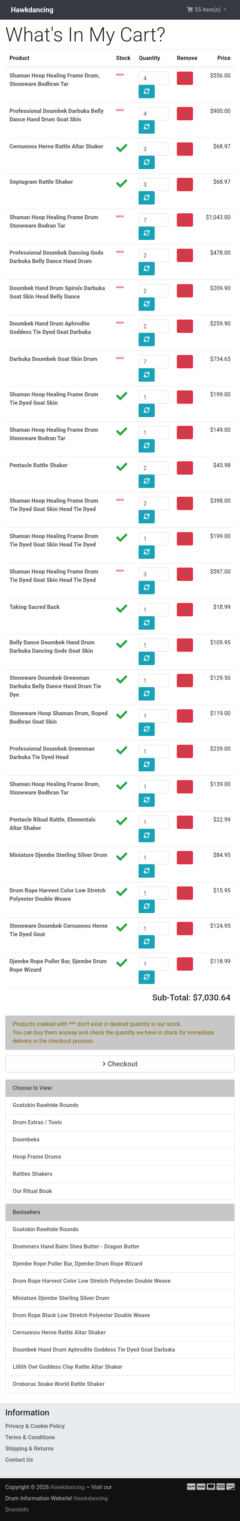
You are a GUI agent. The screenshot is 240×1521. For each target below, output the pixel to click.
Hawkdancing (32, 10)
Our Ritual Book (32, 1191)
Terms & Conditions (30, 1437)
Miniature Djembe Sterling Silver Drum (58, 855)
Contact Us (19, 1459)
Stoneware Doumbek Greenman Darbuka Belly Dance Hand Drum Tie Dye (55, 686)
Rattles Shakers (32, 1174)
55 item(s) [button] (204, 9)
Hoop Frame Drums (37, 1156)
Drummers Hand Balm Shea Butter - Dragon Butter (76, 1246)
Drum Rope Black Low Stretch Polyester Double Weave (81, 1315)
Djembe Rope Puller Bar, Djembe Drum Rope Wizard (77, 1263)
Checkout (120, 1064)
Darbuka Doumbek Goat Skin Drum (53, 359)
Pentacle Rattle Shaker (38, 465)
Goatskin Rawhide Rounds (46, 1105)
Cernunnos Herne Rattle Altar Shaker (56, 146)
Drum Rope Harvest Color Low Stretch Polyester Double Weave (92, 1281)
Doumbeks (26, 1139)
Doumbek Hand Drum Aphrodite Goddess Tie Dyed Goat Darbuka (94, 1349)
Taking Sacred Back (34, 607)
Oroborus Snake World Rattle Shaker (59, 1384)
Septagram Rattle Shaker (41, 182)
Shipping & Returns (29, 1448)
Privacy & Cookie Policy (35, 1426)
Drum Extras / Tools (37, 1122)
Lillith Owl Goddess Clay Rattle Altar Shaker (67, 1366)
